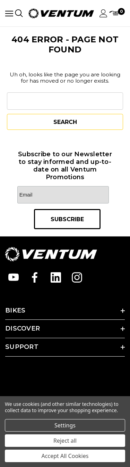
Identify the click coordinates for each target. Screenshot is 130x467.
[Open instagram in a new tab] (77, 277)
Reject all (65, 440)
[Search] (19, 13)
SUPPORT (21, 347)
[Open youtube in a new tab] (13, 277)
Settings (65, 425)
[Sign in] (103, 13)
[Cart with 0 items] (117, 13)
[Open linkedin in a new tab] (55, 277)
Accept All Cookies (65, 456)
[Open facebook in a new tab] (34, 277)
